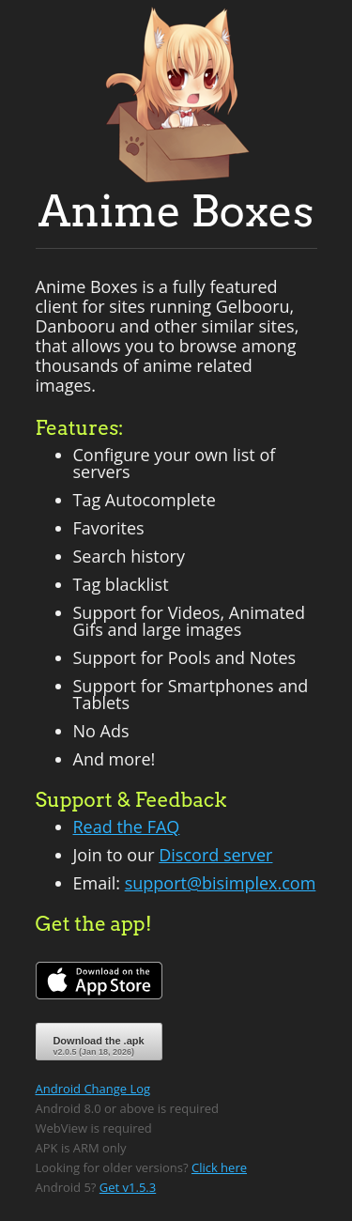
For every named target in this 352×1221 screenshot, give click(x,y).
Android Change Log (93, 1088)
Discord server (215, 854)
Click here (219, 1167)
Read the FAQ (126, 826)
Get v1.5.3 (127, 1187)
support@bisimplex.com (220, 883)
